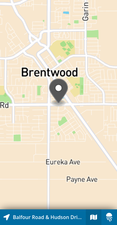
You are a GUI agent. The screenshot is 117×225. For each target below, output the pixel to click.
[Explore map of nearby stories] (58, 104)
